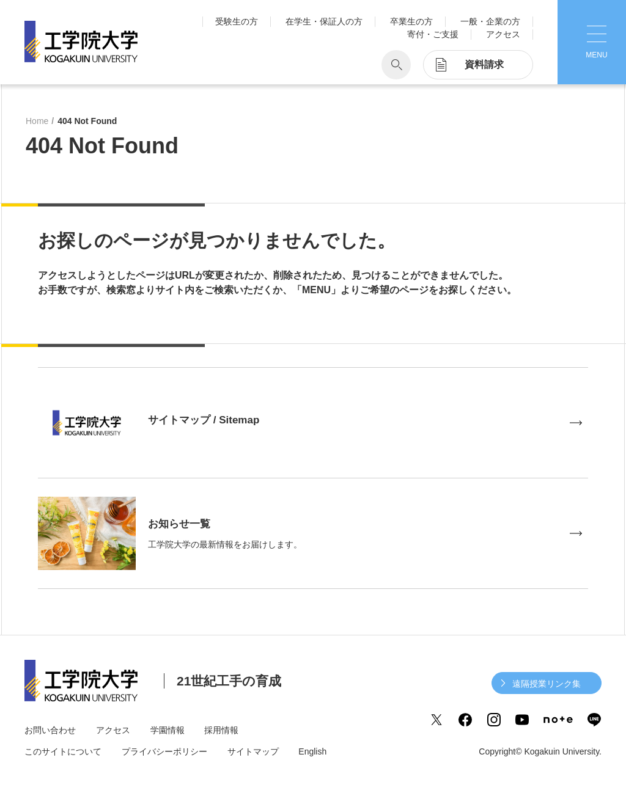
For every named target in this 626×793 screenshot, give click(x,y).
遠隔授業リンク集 (546, 684)
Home (37, 121)
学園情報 (167, 730)
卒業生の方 (411, 21)
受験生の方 (236, 21)
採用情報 (221, 730)
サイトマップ (253, 751)
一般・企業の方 (490, 21)
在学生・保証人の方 (324, 21)
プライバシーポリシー (164, 751)
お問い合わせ (50, 730)
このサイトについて (62, 751)
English (312, 751)
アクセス (503, 34)
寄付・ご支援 (432, 34)
